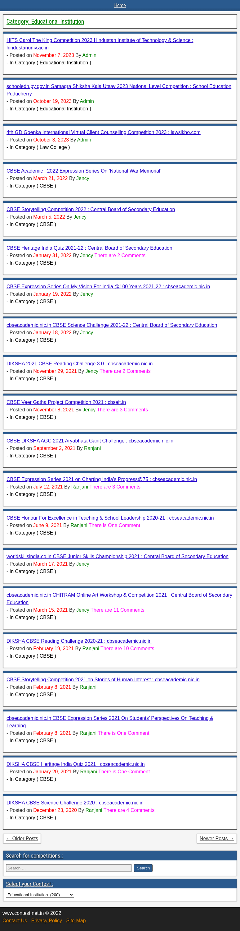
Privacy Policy (46, 920)
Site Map (76, 920)
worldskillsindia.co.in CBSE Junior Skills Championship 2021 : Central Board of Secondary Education (118, 556)
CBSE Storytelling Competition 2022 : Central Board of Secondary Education (91, 209)
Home (120, 5)
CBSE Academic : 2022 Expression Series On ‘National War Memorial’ (84, 171)
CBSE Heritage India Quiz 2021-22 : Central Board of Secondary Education (89, 248)
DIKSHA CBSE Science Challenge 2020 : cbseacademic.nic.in (75, 802)
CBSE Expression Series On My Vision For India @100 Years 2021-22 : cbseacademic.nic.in (108, 286)
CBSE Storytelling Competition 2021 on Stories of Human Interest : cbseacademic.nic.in (103, 679)
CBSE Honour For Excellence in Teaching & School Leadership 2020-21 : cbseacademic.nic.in (110, 518)
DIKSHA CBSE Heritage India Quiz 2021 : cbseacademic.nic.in (76, 764)
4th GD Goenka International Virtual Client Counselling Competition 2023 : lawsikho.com (104, 132)
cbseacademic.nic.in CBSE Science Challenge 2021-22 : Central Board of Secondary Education (112, 325)
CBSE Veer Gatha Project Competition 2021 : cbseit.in (66, 402)
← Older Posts (22, 838)
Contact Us (14, 920)
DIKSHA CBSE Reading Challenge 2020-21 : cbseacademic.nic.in (79, 641)
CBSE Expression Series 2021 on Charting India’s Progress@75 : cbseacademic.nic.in (102, 479)
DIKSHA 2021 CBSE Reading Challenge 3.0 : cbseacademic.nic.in (80, 363)
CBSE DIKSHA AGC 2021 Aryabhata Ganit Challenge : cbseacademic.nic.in (90, 440)
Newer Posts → (217, 838)
